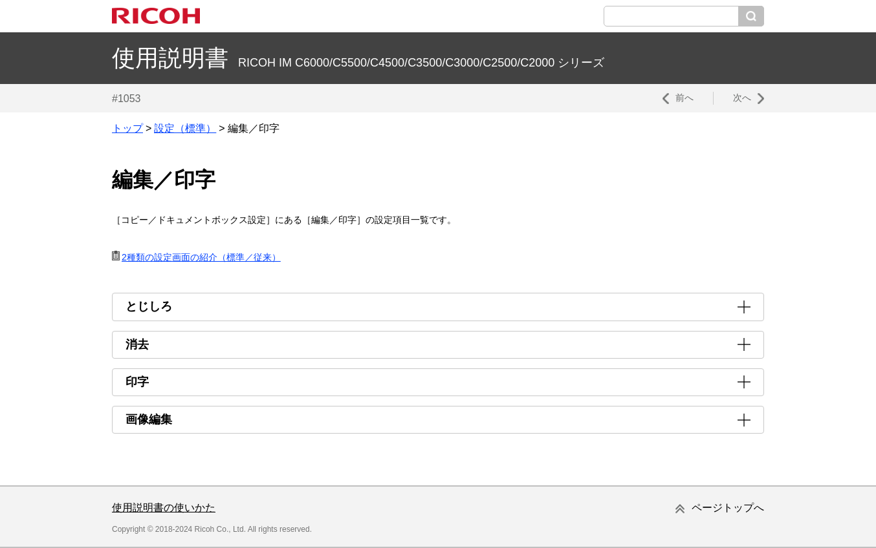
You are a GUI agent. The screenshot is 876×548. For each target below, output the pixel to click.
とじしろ (149, 306)
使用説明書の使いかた (163, 507)
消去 (137, 344)
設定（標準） (185, 128)
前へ (684, 97)
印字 (137, 381)
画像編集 (149, 419)
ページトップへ (728, 507)
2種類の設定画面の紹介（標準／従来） (201, 257)
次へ (742, 97)
